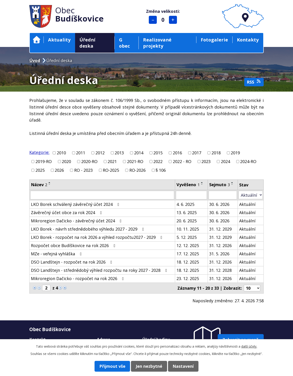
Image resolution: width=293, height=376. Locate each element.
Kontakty (248, 40)
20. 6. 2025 (186, 220)
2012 (100, 152)
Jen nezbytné (149, 366)
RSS (254, 82)
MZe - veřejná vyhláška (57, 253)
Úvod (36, 39)
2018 (216, 152)
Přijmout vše (109, 366)
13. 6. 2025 (186, 212)
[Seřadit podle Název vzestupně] (49, 182)
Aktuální (247, 204)
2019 (235, 152)
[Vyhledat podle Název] (102, 195)
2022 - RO (182, 161)
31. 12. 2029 (220, 229)
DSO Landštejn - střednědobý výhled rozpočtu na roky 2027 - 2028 (100, 270)
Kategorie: (39, 152)
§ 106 (161, 170)
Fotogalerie (214, 40)
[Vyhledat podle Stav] (251, 195)
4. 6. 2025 (185, 204)
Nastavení (186, 366)
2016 (177, 152)
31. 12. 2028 (220, 270)
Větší (174, 20)
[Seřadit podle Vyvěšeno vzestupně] (202, 182)
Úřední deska (87, 43)
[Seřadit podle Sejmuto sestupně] (232, 184)
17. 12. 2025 (187, 253)
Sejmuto (219, 184)
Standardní (164, 20)
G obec (124, 43)
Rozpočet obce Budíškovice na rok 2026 (74, 245)
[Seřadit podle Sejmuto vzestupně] (232, 182)
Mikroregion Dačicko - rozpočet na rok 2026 (78, 278)
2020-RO (89, 161)
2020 (66, 161)
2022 (158, 161)
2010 (61, 152)
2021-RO (135, 161)
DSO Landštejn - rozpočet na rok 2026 (72, 262)
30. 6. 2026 (219, 204)
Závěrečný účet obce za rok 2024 (67, 212)
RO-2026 (137, 170)
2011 (80, 152)
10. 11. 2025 (187, 229)
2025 (40, 170)
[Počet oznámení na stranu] (252, 288)
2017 (196, 152)
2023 (206, 161)
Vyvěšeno (188, 184)
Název (39, 184)
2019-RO (43, 161)
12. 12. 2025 (187, 245)
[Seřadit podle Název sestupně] (49, 184)
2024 (225, 161)
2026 (59, 170)
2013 (119, 152)
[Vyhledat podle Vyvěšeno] (191, 195)
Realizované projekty (157, 43)
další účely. (249, 346)
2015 (158, 152)
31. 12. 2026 (220, 245)
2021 (112, 161)
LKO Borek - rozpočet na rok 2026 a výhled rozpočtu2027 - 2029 (97, 237)
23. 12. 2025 (187, 278)
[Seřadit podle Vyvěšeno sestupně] (202, 184)
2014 (138, 152)
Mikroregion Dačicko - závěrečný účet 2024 (77, 220)
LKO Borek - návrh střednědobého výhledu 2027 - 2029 (88, 229)
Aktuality (59, 40)
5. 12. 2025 (186, 237)
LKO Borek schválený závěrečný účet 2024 (76, 204)
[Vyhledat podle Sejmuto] (223, 195)
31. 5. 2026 (219, 253)
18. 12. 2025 (187, 262)
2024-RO (248, 161)
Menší (153, 20)
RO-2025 (111, 170)
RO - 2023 (83, 170)
